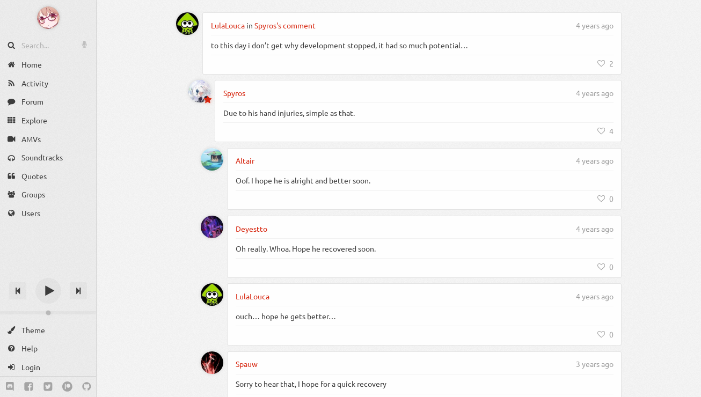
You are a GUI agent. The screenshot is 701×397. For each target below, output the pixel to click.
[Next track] (78, 290)
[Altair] (212, 159)
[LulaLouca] (187, 23)
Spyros (234, 93)
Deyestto (251, 228)
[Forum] (48, 101)
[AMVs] (48, 138)
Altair (245, 160)
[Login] (48, 367)
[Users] (48, 213)
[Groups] (48, 194)
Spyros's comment (285, 25)
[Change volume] (48, 312)
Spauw (247, 364)
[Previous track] (17, 290)
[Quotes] (48, 176)
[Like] (605, 63)
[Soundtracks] (48, 157)
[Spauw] (212, 362)
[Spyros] (199, 91)
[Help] (48, 348)
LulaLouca (228, 25)
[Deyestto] (212, 227)
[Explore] (48, 120)
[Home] (48, 64)
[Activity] (48, 83)
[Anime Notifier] (48, 17)
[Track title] (48, 272)
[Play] (48, 291)
